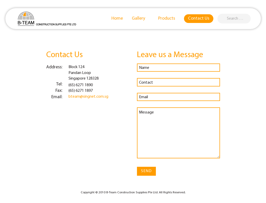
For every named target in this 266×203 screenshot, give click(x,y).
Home (117, 18)
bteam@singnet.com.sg (88, 97)
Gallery (141, 18)
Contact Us (198, 18)
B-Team (47, 18)
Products (169, 18)
